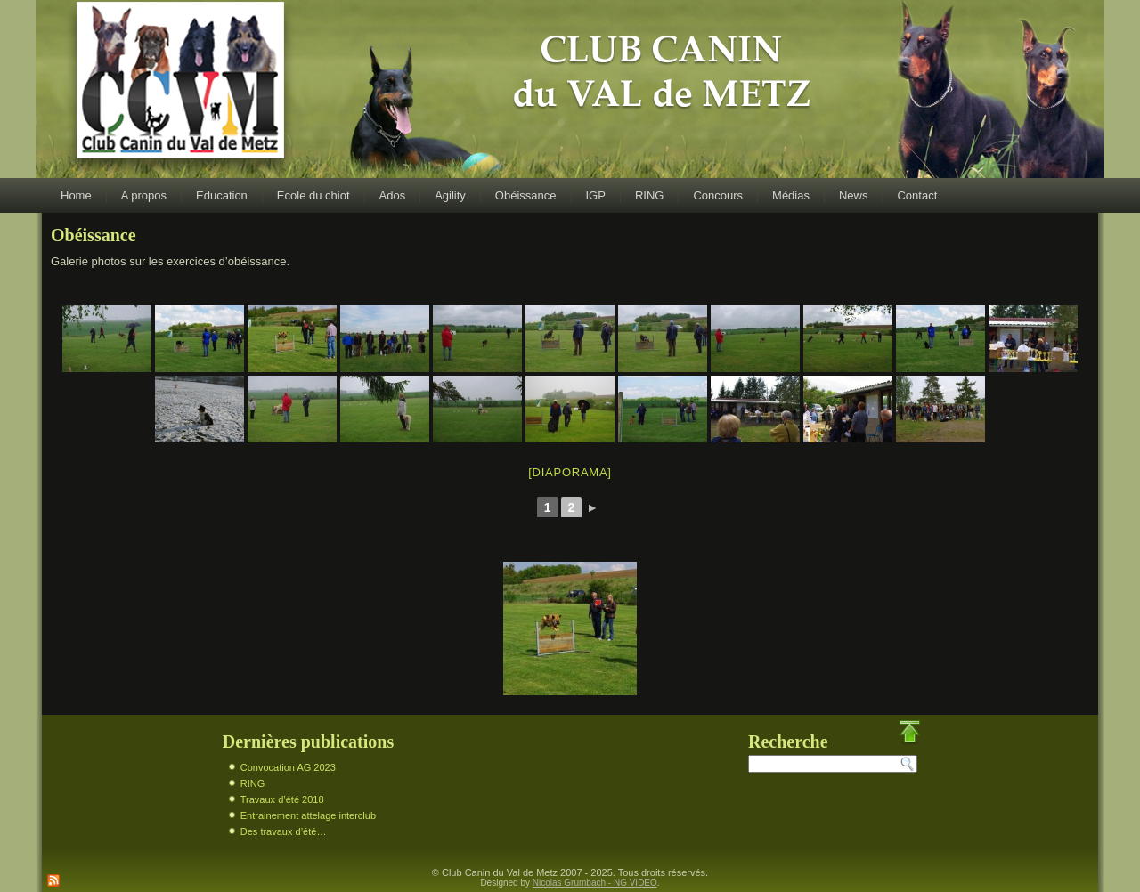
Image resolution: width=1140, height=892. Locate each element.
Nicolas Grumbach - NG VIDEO (595, 883)
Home (76, 195)
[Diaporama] (570, 472)
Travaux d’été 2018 (282, 799)
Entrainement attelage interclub (308, 815)
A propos (144, 195)
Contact (917, 195)
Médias (791, 195)
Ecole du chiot (313, 195)
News (853, 195)
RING (649, 195)
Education (222, 195)
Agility (450, 195)
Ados (392, 195)
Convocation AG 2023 (288, 767)
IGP (596, 195)
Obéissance (526, 195)
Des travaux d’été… (283, 831)
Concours (718, 195)
